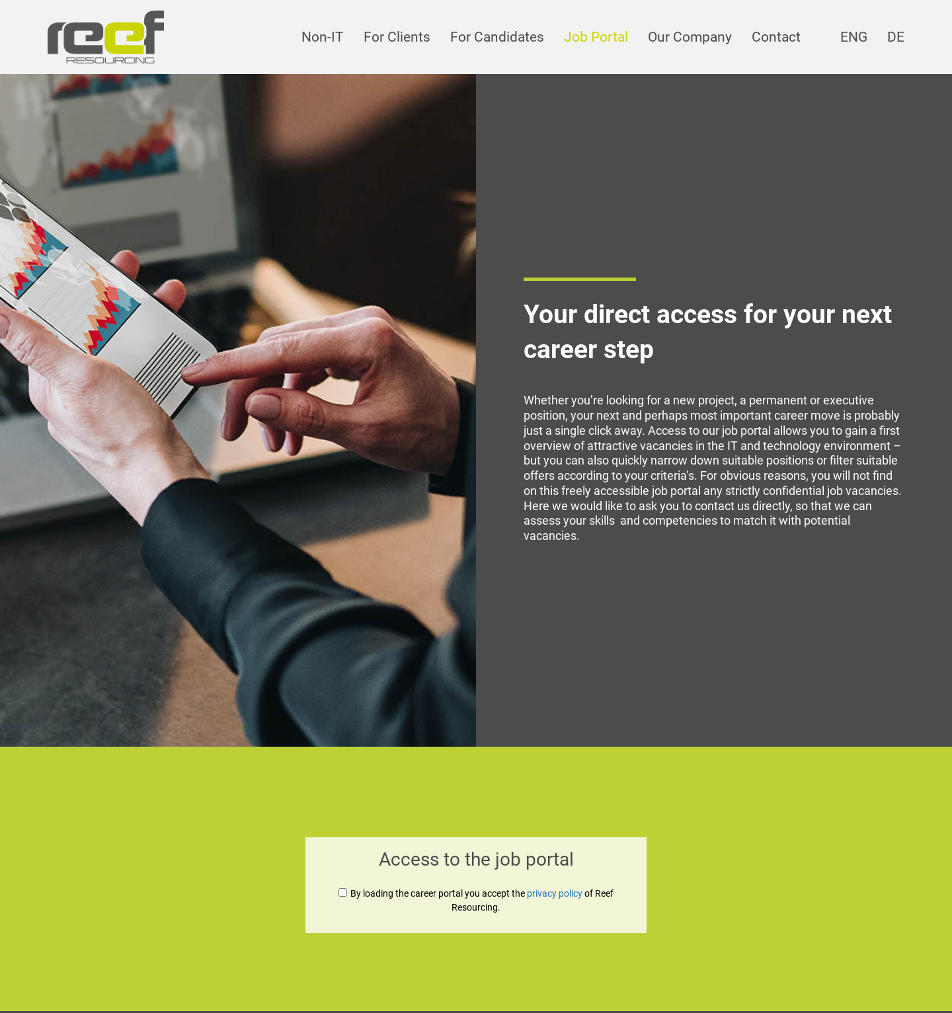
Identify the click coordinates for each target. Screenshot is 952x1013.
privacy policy (554, 893)
